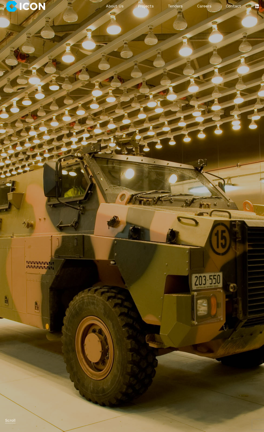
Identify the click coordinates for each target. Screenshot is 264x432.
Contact (233, 6)
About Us (115, 6)
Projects (146, 6)
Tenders (175, 6)
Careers (204, 6)
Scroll (10, 420)
